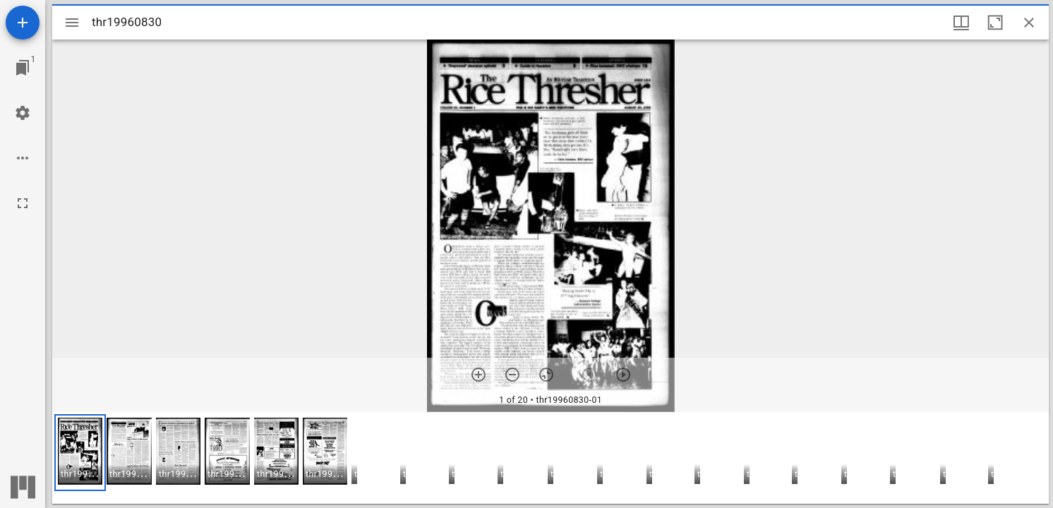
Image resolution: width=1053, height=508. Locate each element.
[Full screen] (23, 203)
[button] (80, 453)
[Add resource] (23, 23)
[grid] (550, 458)
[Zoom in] (478, 375)
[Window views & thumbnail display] (961, 23)
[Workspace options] (23, 158)
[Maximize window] (995, 23)
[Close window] (1029, 23)
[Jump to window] (23, 68)
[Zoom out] (512, 375)
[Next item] (623, 375)
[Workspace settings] (23, 113)
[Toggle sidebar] (72, 23)
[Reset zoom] (546, 375)
